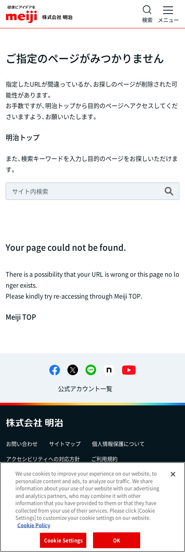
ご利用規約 (104, 458)
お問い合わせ (22, 443)
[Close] (173, 474)
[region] (92, 507)
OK (116, 540)
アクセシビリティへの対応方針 (43, 458)
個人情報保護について (118, 443)
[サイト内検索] (147, 14)
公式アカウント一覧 (85, 388)
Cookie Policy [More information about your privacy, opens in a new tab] (33, 525)
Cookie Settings (63, 540)
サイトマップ (65, 443)
